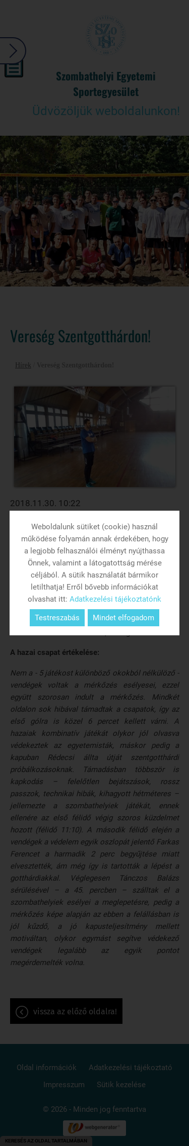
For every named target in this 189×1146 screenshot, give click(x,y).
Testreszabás (57, 617)
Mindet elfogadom (123, 617)
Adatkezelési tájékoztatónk (115, 599)
